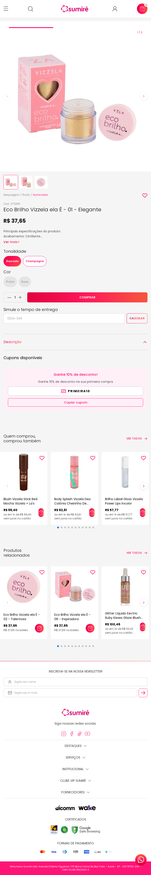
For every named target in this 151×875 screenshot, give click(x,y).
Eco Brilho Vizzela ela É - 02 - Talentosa (22, 616)
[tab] (31, 27)
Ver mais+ (12, 242)
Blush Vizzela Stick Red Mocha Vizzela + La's (20, 501)
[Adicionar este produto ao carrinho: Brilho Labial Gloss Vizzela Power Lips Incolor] (142, 512)
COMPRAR (87, 297)
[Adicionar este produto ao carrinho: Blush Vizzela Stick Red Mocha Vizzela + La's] (41, 512)
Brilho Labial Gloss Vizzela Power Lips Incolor (124, 501)
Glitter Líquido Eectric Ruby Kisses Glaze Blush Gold (123, 617)
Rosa (24, 282)
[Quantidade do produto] (15, 297)
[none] (11, 182)
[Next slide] (143, 96)
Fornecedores (75, 792)
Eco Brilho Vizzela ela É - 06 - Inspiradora (72, 616)
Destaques (76, 746)
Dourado (12, 261)
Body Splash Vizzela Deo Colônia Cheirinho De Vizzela (72, 503)
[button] (58, 527)
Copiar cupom (75, 402)
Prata (10, 282)
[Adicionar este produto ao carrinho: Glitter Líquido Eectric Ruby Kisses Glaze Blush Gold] (142, 627)
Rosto (26, 195)
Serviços (75, 757)
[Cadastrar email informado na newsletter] (143, 692)
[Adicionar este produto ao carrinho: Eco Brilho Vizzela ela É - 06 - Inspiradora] (90, 628)
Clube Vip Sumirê (75, 780)
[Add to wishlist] (144, 195)
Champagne (35, 261)
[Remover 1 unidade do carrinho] (8, 297)
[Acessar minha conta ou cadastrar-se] (117, 9)
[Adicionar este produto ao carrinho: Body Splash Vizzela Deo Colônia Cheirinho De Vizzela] (92, 512)
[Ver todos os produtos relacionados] (136, 553)
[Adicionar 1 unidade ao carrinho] (21, 297)
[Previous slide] (7, 96)
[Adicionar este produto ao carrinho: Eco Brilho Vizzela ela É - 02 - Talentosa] (39, 628)
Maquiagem (12, 195)
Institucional (75, 769)
